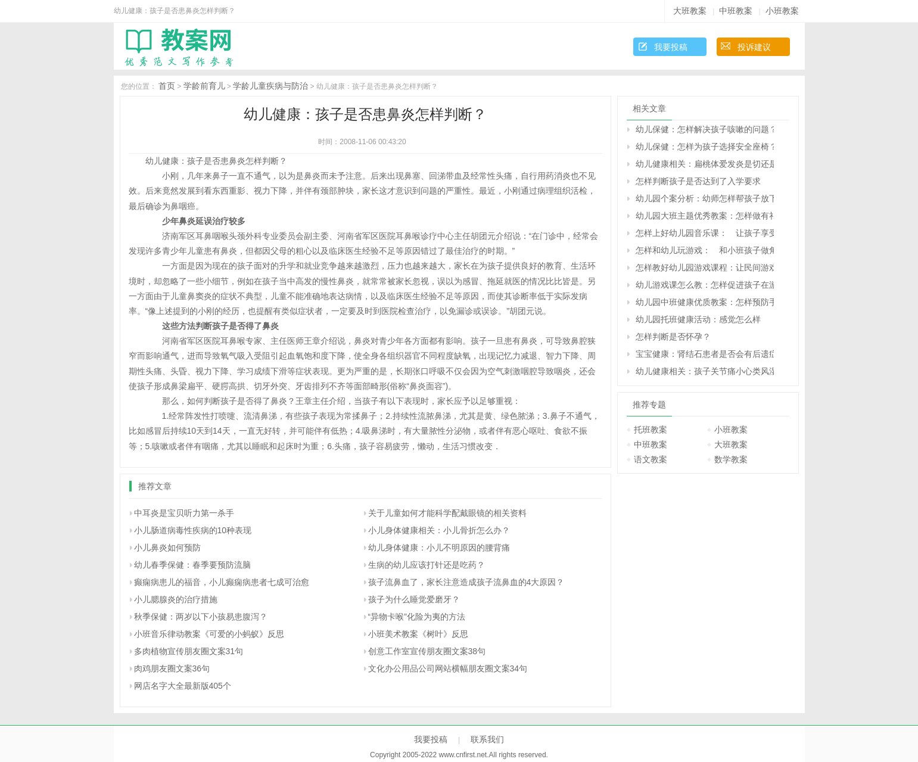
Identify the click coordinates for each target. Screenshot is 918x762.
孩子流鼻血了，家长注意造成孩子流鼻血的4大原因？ (466, 582)
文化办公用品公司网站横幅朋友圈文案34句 (448, 668)
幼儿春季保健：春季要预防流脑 (192, 565)
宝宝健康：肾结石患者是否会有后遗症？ (705, 354)
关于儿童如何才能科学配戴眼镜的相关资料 (447, 513)
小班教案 (782, 10)
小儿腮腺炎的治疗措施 (175, 599)
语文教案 (650, 459)
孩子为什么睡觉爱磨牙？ (414, 599)
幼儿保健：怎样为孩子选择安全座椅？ (705, 146)
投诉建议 (754, 47)
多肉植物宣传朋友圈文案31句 (189, 651)
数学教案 (731, 459)
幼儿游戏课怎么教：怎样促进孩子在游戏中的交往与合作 (705, 285)
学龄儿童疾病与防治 (270, 86)
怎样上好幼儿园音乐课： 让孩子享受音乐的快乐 (705, 233)
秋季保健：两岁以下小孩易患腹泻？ (200, 616)
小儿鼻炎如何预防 (167, 547)
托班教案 (650, 429)
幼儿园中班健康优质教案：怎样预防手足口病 (705, 302)
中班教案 (735, 10)
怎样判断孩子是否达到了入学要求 (698, 181)
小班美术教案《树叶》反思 (418, 634)
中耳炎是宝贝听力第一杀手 (184, 513)
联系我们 (487, 739)
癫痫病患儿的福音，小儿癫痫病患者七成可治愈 (221, 582)
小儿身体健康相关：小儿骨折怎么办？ (439, 530)
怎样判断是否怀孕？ (673, 336)
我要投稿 (670, 47)
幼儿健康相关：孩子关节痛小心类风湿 (705, 371)
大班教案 (690, 10)
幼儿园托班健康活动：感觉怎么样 (698, 319)
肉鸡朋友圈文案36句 (172, 668)
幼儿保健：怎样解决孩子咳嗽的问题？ (705, 129)
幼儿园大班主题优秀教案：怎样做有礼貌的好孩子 (705, 215)
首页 (166, 86)
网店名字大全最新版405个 (182, 686)
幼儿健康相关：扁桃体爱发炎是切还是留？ (705, 164)
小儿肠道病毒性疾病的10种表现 (193, 530)
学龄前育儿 (204, 86)
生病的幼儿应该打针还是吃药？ (426, 565)
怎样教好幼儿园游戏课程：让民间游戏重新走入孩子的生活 (705, 267)
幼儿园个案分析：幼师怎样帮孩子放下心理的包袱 (705, 198)
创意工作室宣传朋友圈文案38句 (427, 651)
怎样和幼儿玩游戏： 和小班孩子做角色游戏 (705, 250)
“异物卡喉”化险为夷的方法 (416, 616)
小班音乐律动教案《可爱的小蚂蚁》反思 (209, 634)
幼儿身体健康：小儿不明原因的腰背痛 (439, 547)
